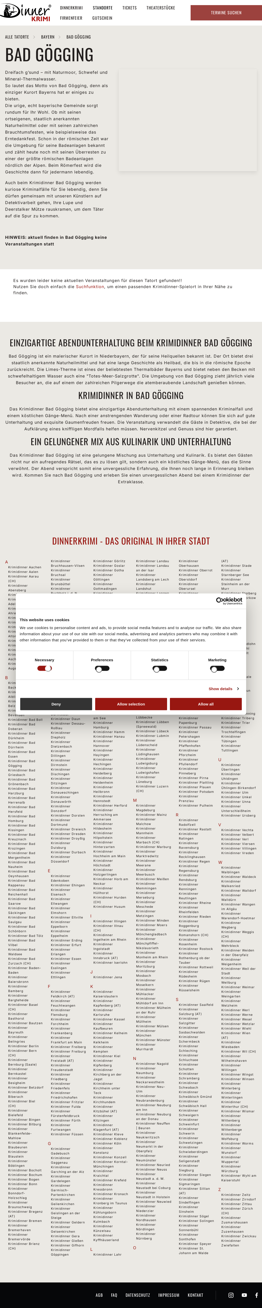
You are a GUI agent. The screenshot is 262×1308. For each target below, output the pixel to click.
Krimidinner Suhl (235, 648)
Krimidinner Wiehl (236, 1028)
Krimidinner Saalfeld (196, 1005)
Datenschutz (138, 1295)
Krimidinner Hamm (109, 732)
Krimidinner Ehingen (68, 885)
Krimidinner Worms (237, 1143)
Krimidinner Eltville (67, 917)
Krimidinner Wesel (236, 1019)
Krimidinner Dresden (68, 834)
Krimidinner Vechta (237, 830)
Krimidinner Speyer (195, 1244)
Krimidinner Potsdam (196, 792)
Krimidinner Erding (66, 940)
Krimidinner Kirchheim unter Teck (107, 1088)
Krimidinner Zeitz (236, 1195)
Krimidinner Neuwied (153, 1202)
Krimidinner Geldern (68, 1222)
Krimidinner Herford (110, 805)
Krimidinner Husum (109, 907)
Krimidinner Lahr (107, 1254)
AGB (99, 1295)
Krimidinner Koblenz (110, 1139)
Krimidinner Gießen (67, 1241)
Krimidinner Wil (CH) (238, 1051)
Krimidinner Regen (194, 861)
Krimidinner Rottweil (196, 967)
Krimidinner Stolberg (238, 593)
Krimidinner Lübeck (152, 731)
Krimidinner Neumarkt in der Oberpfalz (149, 1146)
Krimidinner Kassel (109, 1019)
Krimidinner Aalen (23, 572)
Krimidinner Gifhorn (67, 1245)
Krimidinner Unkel (236, 797)
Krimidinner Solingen (196, 1221)
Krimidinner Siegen (195, 1175)
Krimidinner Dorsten (68, 815)
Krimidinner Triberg (237, 718)
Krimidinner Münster (153, 1040)
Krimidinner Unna (236, 802)
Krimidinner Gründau (110, 635)
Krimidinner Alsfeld (24, 627)
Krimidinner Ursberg (238, 815)
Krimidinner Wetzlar (238, 1024)
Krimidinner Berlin (23, 1046)
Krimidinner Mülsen (152, 1026)
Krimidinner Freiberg (68, 1047)
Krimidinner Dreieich (68, 829)
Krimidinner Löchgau (153, 694)
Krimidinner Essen (66, 959)
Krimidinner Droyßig (68, 838)
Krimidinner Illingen (109, 921)
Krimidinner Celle (65, 654)
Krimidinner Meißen (152, 879)
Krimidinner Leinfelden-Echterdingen (147, 634)
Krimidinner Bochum (25, 1175)
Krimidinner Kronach (110, 1194)
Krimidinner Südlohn (238, 644)
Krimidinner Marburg (153, 847)
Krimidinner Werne (237, 1015)
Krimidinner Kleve (108, 1134)
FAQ (114, 1295)
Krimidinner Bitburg (24, 1124)
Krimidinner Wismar (238, 1111)
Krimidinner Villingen (239, 848)
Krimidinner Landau (152, 561)
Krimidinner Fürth (66, 1120)
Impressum (169, 1295)
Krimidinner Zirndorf (238, 1199)
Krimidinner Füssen (67, 1134)
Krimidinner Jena (107, 977)
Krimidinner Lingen (152, 671)
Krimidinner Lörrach (153, 699)
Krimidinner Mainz (151, 815)
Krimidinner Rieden (195, 916)
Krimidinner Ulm (235, 792)
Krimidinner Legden (152, 625)
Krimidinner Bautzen (25, 1023)
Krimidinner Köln (107, 1143)
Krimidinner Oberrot (196, 570)
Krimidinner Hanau (109, 736)
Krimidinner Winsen (237, 1079)
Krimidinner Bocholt (25, 1170)
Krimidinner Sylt (235, 653)
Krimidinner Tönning (238, 713)
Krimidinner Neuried (153, 1165)
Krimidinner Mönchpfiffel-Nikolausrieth (147, 943)
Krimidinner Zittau (236, 1204)
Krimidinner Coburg (67, 677)
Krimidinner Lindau (152, 667)
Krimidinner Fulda (66, 1107)
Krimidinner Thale (236, 677)
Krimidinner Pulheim (196, 805)
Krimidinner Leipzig (152, 644)
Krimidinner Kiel (107, 1056)
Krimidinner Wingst (237, 1074)
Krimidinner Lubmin (152, 736)
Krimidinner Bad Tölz (25, 936)
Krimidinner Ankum (24, 645)
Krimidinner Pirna (194, 778)
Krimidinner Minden (152, 920)
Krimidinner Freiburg (68, 1051)
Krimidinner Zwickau (238, 1236)
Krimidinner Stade (236, 566)
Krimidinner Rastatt (195, 829)
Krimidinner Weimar (238, 987)
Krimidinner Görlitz (109, 561)
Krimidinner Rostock (196, 949)
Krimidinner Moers (151, 925)
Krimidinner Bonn (22, 1184)
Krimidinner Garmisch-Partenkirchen (63, 1190)
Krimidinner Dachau (67, 705)
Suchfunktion (90, 286)
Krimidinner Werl (235, 1010)
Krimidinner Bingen (24, 1120)
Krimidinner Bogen (23, 1179)
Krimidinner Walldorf (238, 890)
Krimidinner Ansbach (25, 650)
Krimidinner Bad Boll (25, 720)
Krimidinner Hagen (109, 690)
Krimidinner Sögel (194, 1216)
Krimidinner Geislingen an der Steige (65, 1213)
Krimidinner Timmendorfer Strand (233, 704)
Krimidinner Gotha (108, 570)
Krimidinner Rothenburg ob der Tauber (194, 957)
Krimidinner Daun (65, 719)
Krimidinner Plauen (195, 787)
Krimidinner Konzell (110, 1157)
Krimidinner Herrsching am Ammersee (105, 814)
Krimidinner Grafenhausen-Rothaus (106, 597)
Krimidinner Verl (235, 839)
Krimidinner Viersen (238, 844)
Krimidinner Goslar (109, 566)
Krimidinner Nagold (152, 1064)
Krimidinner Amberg (25, 641)
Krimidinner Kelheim (110, 1033)
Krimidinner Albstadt (25, 622)
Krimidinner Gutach (109, 667)
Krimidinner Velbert (237, 834)
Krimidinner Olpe (193, 639)
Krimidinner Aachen (24, 567)
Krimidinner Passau (195, 727)
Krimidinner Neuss (151, 1169)
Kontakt (195, 1295)
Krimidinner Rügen (194, 981)
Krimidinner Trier (235, 723)
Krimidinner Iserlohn (110, 962)
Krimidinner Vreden (237, 853)
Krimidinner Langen (152, 593)
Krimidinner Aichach (25, 618)
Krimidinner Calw (65, 649)
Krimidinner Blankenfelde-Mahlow (20, 1133)
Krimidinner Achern (24, 595)
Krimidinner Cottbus (68, 681)
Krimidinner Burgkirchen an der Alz (67, 611)
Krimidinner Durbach (68, 852)
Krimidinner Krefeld (109, 1180)
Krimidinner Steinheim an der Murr (235, 584)
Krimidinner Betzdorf (25, 1087)
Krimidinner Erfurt (66, 945)
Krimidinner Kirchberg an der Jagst (107, 1074)
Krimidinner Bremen (25, 1221)
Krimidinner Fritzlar (67, 1102)
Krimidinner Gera (65, 1236)
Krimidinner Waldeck (238, 877)
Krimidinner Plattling (196, 782)
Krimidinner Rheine (195, 903)
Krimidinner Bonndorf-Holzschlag (18, 1193)
